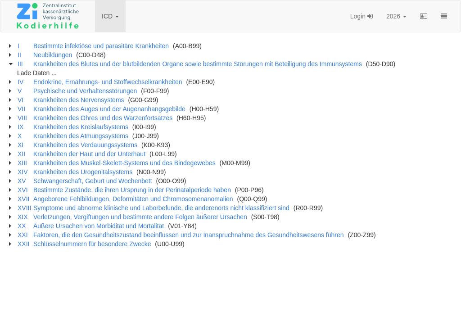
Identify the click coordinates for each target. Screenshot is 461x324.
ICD (110, 16)
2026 (396, 16)
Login (361, 16)
